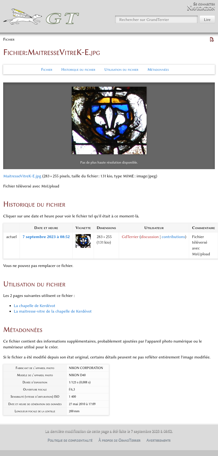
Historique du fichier (78, 69)
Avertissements (159, 439)
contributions (173, 236)
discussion (150, 236)
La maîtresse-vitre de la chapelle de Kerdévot (53, 311)
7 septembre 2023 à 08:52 (46, 236)
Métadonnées (158, 69)
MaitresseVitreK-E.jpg (22, 176)
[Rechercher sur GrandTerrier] (156, 19)
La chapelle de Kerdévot (34, 305)
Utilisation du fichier (121, 69)
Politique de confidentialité (70, 439)
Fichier (46, 69)
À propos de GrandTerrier (119, 439)
